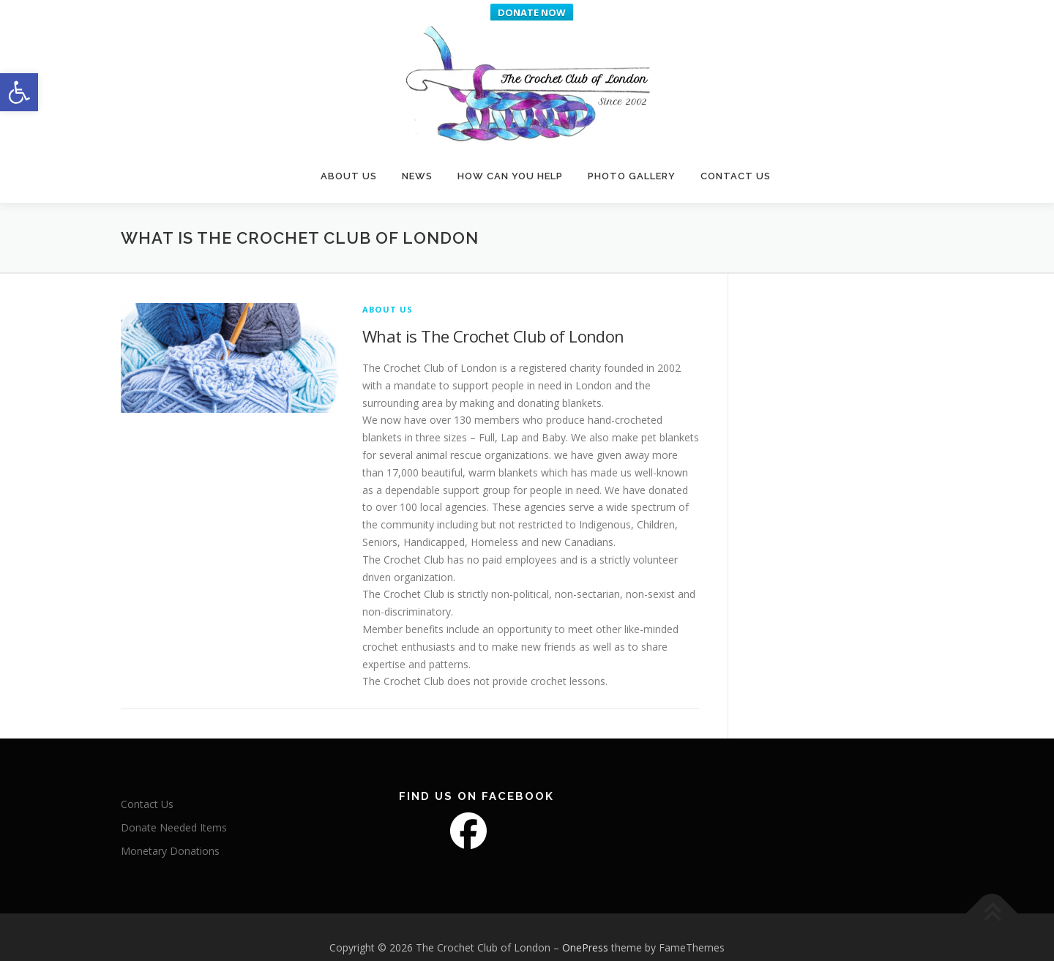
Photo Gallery (632, 155)
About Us (349, 155)
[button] (19, 92)
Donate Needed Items (174, 811)
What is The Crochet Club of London (493, 319)
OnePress (585, 931)
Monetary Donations (170, 834)
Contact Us (735, 155)
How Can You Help (510, 155)
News (417, 155)
